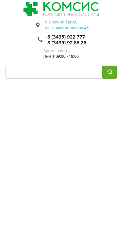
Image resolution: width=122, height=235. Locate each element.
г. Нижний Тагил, (61, 22)
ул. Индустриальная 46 (67, 28)
